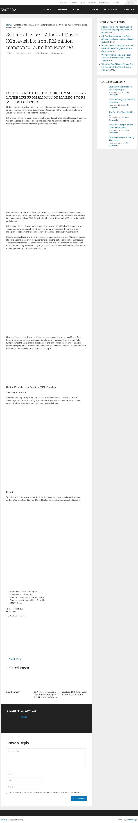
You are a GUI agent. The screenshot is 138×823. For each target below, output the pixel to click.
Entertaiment (104, 3)
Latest (82, 3)
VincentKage (132, 820)
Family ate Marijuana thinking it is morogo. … (121, 138)
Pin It (18, 659)
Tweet (12, 659)
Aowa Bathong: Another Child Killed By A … (122, 100)
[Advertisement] (27, 73)
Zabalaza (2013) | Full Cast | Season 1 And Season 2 (74, 693)
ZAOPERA (8, 9)
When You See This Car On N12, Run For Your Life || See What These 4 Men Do (117, 67)
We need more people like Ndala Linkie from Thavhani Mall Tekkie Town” (116, 58)
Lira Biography (13, 692)
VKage (10, 53)
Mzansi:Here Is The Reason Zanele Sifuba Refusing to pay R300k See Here (116, 30)
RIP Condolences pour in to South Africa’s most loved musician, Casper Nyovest (117, 39)
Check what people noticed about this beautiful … (121, 126)
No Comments (58, 53)
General (63, 3)
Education (92, 3)
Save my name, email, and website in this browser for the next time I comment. (45, 792)
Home (9, 25)
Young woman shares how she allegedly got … (120, 88)
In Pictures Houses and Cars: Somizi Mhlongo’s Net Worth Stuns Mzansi (45, 694)
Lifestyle (116, 3)
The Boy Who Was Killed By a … (121, 113)
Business (73, 3)
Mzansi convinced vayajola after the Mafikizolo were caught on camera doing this (117, 48)
